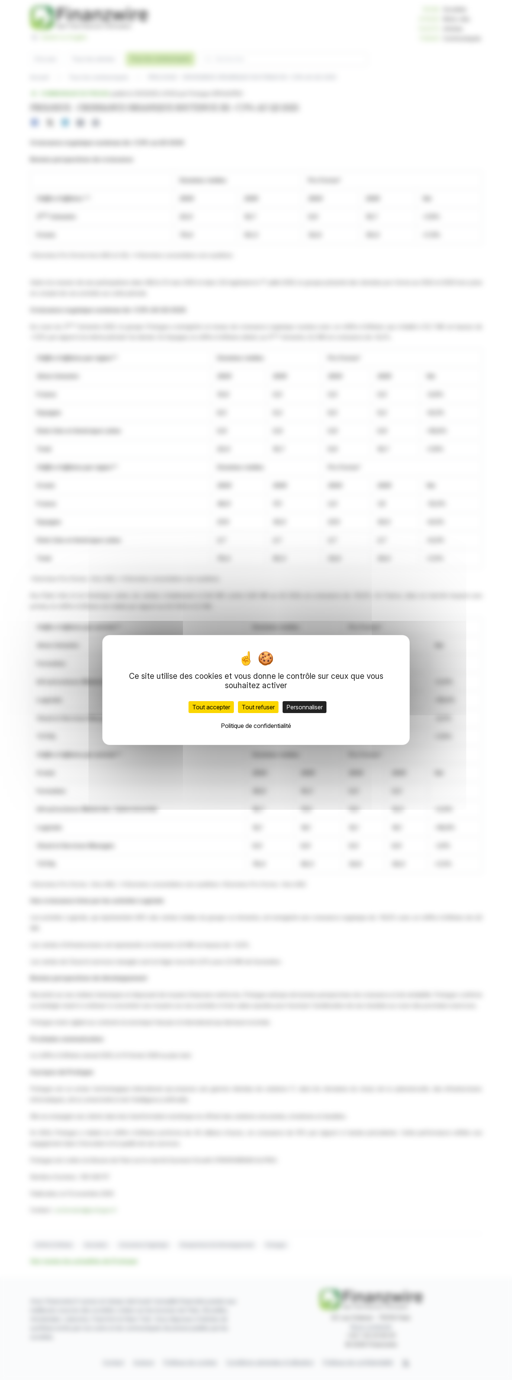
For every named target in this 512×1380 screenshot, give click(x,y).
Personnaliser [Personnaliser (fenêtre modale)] (304, 707)
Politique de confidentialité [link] (256, 725)
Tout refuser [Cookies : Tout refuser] (258, 707)
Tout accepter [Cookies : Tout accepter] (211, 707)
